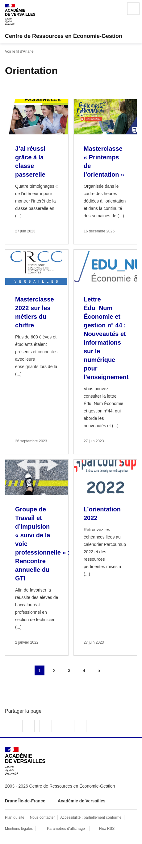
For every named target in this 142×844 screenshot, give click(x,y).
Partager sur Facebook (11, 726)
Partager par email (63, 726)
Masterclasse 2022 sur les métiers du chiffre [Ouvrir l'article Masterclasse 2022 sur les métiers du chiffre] (34, 312)
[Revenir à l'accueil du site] (25, 761)
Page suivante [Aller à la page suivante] (114, 670)
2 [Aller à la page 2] (54, 670)
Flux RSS (107, 828)
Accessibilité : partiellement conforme (90, 817)
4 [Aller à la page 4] (84, 670)
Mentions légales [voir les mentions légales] (19, 828)
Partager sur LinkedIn (46, 726)
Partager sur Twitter (28, 726)
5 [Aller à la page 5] (99, 670)
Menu (133, 8)
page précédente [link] (25, 670)
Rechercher (116, 8)
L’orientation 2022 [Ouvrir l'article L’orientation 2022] (102, 513)
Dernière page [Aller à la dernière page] (128, 670)
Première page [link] (10, 670)
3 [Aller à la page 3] (69, 670)
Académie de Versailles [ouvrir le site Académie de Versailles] (82, 800)
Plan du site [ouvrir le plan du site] (14, 817)
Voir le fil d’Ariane (19, 51)
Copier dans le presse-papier (80, 726)
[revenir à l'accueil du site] (71, 36)
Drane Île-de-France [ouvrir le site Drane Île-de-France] (25, 800)
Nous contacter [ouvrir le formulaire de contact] (42, 817)
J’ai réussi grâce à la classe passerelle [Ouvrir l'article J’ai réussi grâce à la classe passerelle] (30, 161)
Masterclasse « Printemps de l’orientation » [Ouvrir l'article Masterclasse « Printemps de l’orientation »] (104, 161)
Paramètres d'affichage (66, 828)
